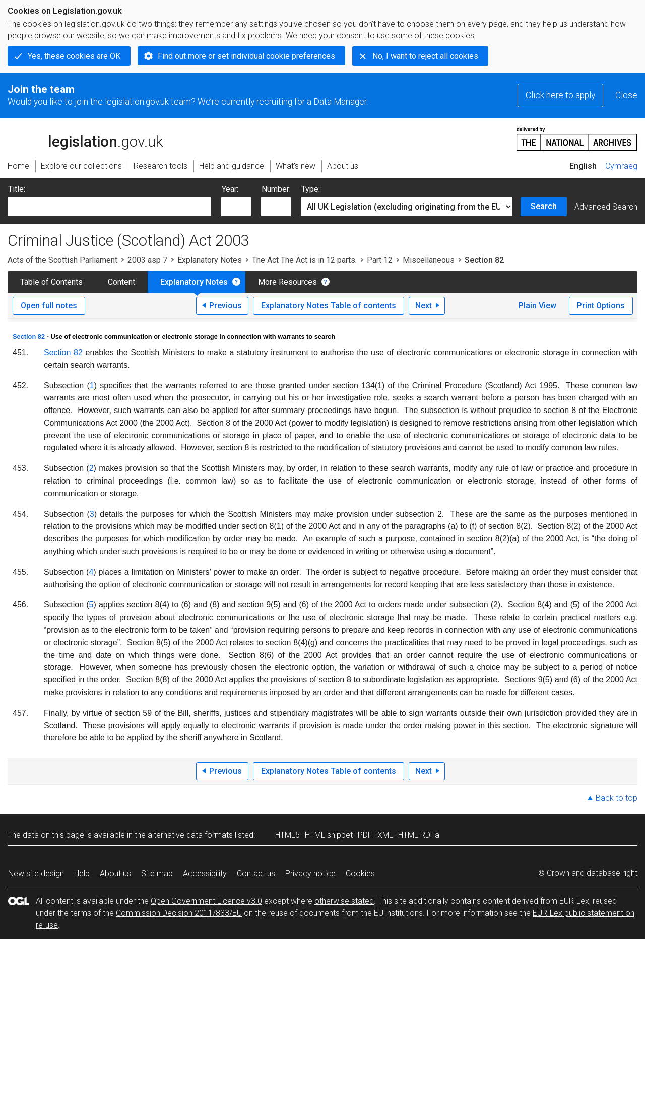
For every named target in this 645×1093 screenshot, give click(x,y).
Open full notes (49, 305)
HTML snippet (329, 835)
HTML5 (287, 835)
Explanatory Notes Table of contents (328, 305)
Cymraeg (621, 166)
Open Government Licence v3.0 (206, 901)
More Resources (287, 282)
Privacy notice (310, 873)
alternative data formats (190, 835)
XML (385, 835)
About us (115, 873)
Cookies (360, 873)
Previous (225, 305)
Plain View (537, 305)
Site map (157, 873)
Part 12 (380, 260)
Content (121, 282)
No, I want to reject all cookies (425, 56)
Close (626, 95)
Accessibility (205, 873)
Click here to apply (560, 95)
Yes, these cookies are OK (74, 56)
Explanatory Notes (209, 260)
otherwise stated (344, 901)
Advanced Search (605, 207)
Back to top (616, 798)
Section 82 (29, 336)
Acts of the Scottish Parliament (62, 260)
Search (544, 206)
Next (423, 305)
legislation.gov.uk (85, 138)
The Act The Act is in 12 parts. (304, 260)
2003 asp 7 (147, 260)
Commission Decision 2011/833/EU (179, 913)
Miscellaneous (429, 260)
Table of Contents (51, 282)
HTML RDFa (418, 835)
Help (82, 873)
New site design (36, 873)
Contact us (256, 873)
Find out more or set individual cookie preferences (246, 56)
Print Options (601, 305)
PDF (365, 835)
